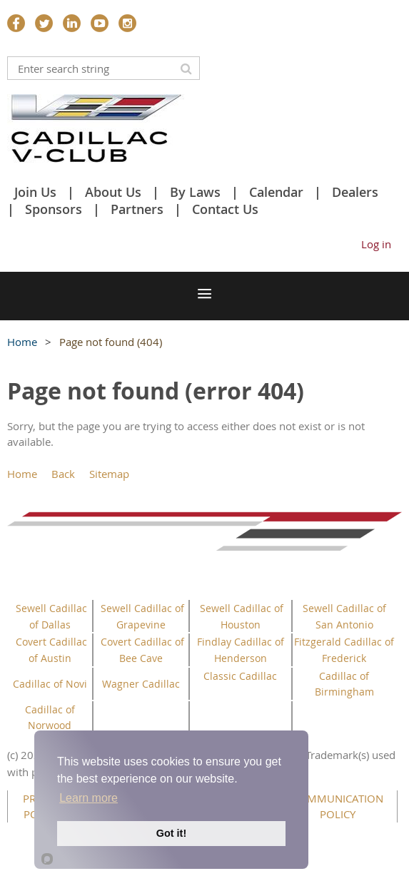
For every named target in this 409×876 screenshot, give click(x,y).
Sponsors (53, 209)
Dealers (355, 191)
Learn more (88, 798)
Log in (376, 244)
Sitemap (109, 474)
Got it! (171, 833)
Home (22, 342)
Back (63, 474)
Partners (137, 209)
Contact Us (225, 209)
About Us (113, 191)
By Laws (195, 191)
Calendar (276, 191)
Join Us (35, 191)
